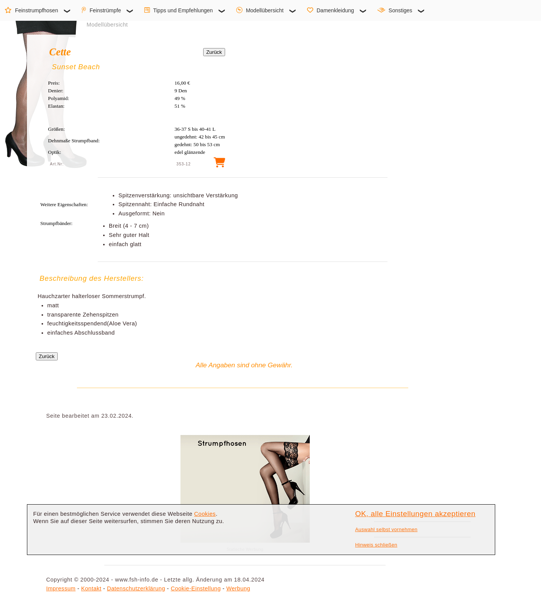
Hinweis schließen (376, 545)
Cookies (205, 514)
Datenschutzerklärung (136, 588)
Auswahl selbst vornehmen (386, 529)
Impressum (60, 588)
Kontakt (91, 588)
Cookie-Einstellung (196, 588)
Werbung (238, 588)
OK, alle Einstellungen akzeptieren (415, 514)
